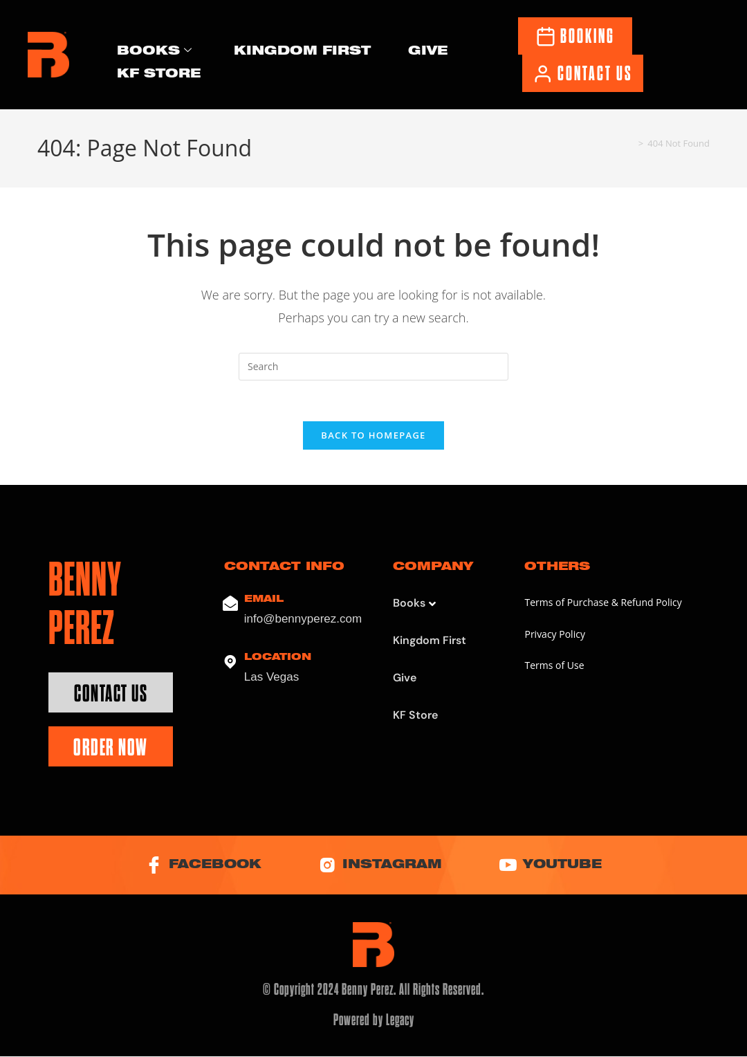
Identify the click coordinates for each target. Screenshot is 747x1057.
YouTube (552, 866)
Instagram (381, 866)
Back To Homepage (373, 436)
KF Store (159, 74)
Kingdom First (302, 51)
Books (154, 52)
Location (277, 658)
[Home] (629, 143)
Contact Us (110, 695)
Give (428, 51)
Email (264, 600)
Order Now (110, 749)
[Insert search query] (373, 366)
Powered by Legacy (373, 1021)
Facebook (202, 866)
